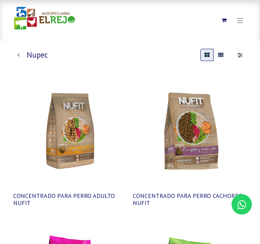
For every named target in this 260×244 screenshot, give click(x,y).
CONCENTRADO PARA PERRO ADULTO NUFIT (64, 199)
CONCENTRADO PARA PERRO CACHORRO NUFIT (187, 199)
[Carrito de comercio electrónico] (224, 20)
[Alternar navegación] (240, 20)
